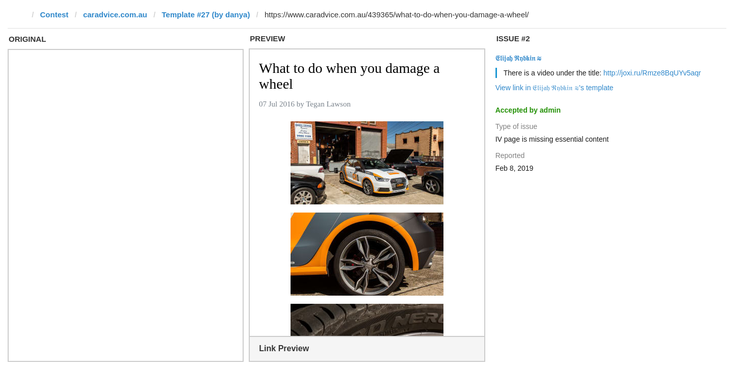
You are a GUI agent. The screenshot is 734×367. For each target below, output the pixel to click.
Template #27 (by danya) (206, 14)
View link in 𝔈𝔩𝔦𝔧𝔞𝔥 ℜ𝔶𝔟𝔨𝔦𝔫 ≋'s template (554, 88)
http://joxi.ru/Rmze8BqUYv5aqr (652, 73)
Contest (54, 14)
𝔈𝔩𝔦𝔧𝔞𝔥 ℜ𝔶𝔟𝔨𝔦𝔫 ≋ (518, 58)
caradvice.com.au (115, 14)
